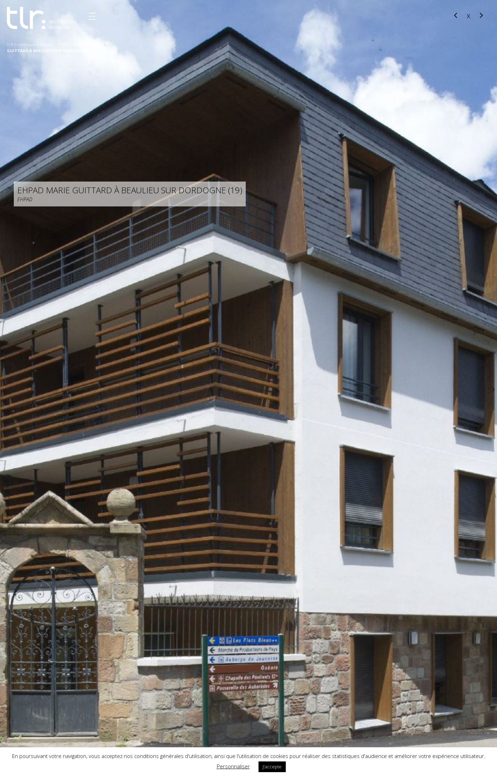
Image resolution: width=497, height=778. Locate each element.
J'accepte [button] (272, 767)
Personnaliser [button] (233, 766)
